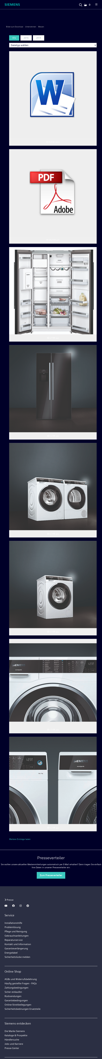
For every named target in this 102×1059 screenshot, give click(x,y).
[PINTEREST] (28, 905)
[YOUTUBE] (6, 905)
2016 (26, 38)
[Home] (12, 4)
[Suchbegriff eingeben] (80, 4)
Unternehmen (30, 27)
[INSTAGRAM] (21, 905)
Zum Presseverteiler (51, 875)
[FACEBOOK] (13, 905)
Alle (14, 38)
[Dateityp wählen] (53, 45)
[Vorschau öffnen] (53, 94)
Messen (41, 27)
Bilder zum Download (14, 27)
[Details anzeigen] (53, 768)
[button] (87, 5)
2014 (38, 38)
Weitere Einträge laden (19, 839)
